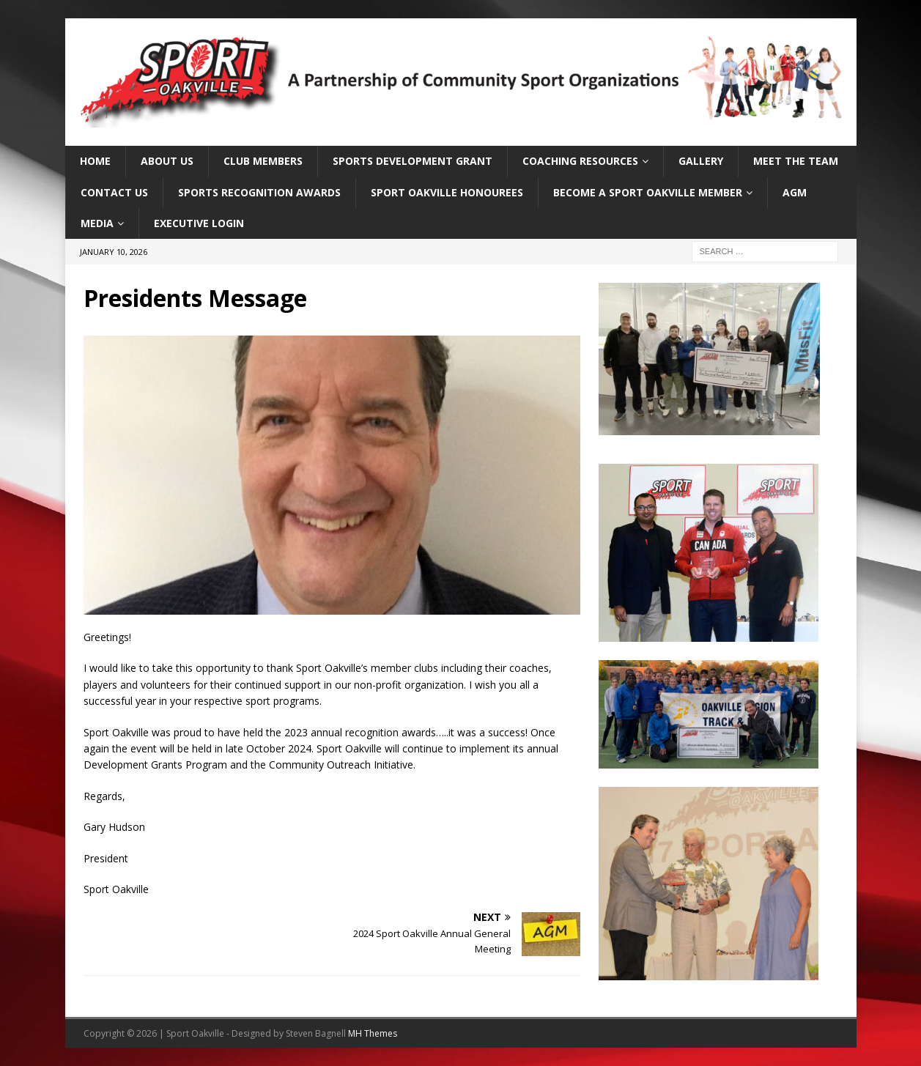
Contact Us (114, 192)
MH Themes (372, 1033)
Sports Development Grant (412, 161)
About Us (167, 161)
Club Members (263, 161)
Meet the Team (795, 161)
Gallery (700, 161)
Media (97, 223)
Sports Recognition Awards (259, 192)
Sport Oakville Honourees (447, 192)
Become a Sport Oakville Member (647, 192)
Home (95, 161)
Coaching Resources (580, 161)
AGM (795, 192)
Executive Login (199, 223)
